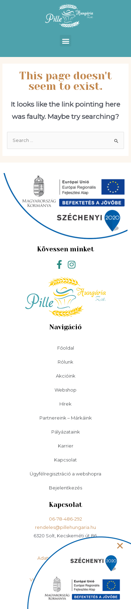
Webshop (65, 390)
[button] (65, 40)
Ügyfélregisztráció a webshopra (65, 474)
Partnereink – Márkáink (65, 418)
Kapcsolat (65, 460)
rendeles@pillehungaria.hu (65, 527)
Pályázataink (65, 432)
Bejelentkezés (65, 487)
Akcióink (65, 376)
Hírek (65, 404)
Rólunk (65, 362)
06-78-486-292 (65, 519)
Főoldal (65, 348)
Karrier (65, 446)
